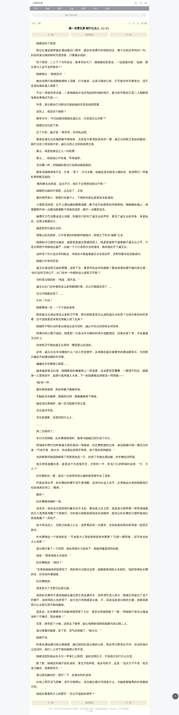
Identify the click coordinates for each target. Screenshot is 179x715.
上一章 (50, 34)
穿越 (72, 8)
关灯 (33, 23)
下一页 (129, 34)
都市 (60, 8)
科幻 (95, 8)
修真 (48, 8)
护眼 (39, 23)
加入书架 (144, 23)
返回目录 (37, 3)
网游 (84, 8)
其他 (107, 8)
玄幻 (36, 8)
